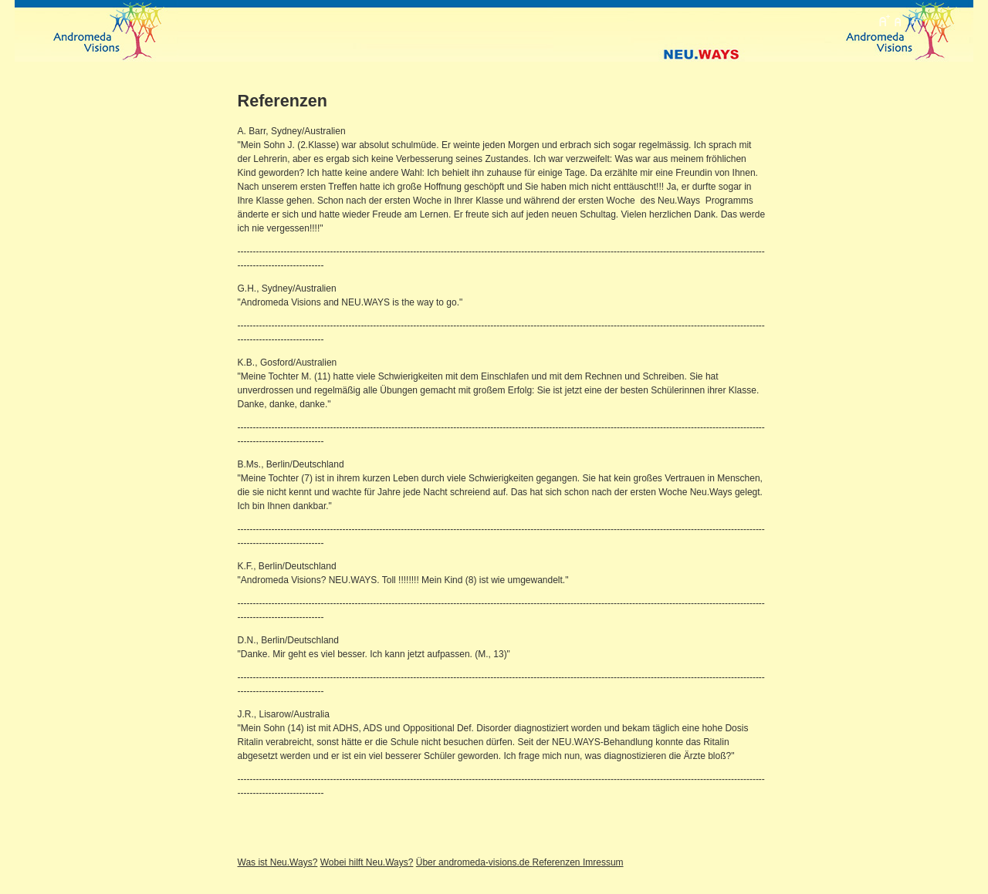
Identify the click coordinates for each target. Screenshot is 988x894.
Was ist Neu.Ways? (278, 862)
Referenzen (558, 862)
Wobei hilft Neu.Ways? (367, 862)
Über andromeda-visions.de (474, 862)
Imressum (603, 862)
